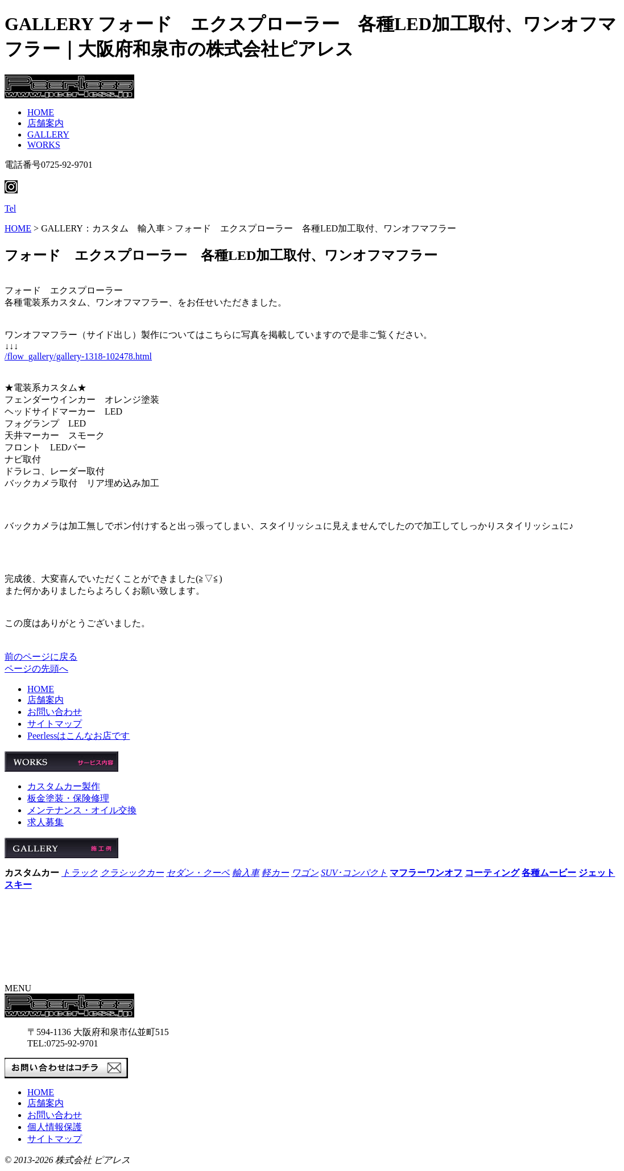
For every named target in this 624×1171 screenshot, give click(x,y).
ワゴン (305, 873)
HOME (40, 112)
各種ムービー (549, 873)
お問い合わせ (54, 712)
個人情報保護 (54, 1127)
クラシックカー (132, 873)
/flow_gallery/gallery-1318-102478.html (78, 356)
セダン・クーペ (198, 873)
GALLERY (48, 134)
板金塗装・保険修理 (68, 798)
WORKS (43, 145)
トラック (79, 873)
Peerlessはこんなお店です (78, 735)
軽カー (275, 873)
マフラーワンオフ (426, 873)
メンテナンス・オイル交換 (82, 810)
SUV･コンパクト (354, 873)
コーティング (492, 873)
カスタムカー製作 (63, 786)
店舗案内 (45, 123)
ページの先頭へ (36, 668)
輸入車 (245, 873)
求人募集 (45, 822)
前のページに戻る (41, 656)
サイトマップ (54, 724)
